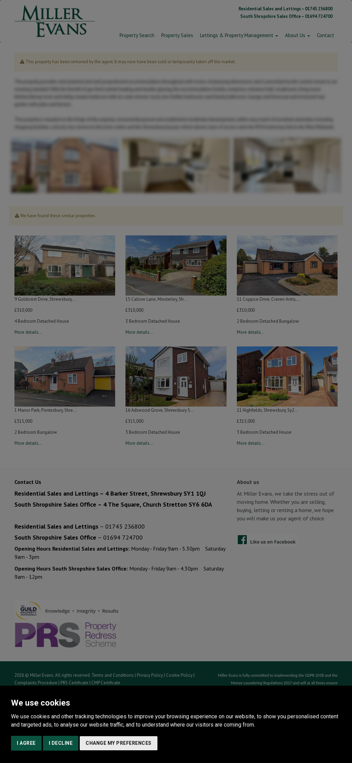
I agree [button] (26, 743)
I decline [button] (61, 743)
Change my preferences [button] (119, 743)
